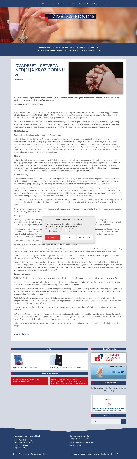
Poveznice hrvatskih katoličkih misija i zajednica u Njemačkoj (26, 380)
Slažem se (52, 237)
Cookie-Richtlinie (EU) (109, 454)
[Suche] (123, 421)
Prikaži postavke (85, 237)
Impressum (74, 454)
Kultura (95, 4)
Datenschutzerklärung (90, 454)
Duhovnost (83, 4)
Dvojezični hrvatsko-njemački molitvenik (65, 367)
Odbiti (68, 237)
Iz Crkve (61, 4)
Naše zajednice (48, 4)
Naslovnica (34, 4)
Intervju (72, 4)
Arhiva (104, 4)
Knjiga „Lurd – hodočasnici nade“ (24, 367)
